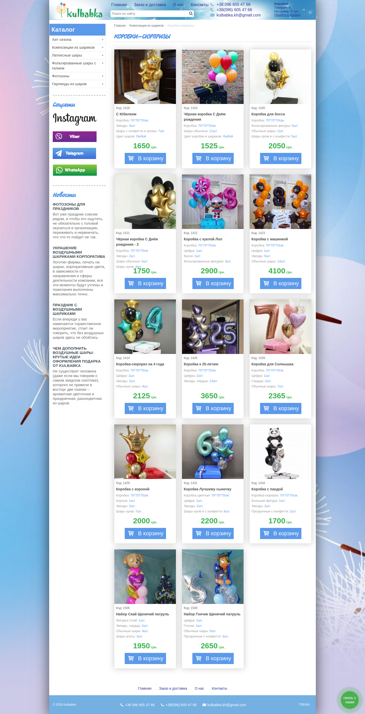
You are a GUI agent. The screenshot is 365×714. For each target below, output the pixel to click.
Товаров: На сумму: (293, 9)
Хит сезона (61, 39)
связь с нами (349, 699)
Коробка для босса (268, 114)
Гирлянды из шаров (69, 84)
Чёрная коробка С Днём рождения (205, 116)
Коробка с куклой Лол (203, 239)
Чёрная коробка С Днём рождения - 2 (137, 241)
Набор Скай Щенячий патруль (142, 614)
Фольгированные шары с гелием (74, 65)
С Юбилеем (126, 114)
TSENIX (304, 704)
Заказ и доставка (150, 5)
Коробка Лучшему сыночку (207, 489)
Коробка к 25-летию (201, 364)
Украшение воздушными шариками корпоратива (79, 252)
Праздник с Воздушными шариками (67, 309)
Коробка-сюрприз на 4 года (140, 364)
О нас (178, 5)
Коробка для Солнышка (272, 364)
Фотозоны (60, 76)
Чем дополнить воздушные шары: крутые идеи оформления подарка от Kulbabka (77, 357)
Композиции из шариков (73, 47)
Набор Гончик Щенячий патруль (212, 614)
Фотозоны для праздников (69, 206)
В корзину (150, 158)
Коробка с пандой (267, 489)
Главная (119, 5)
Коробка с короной (132, 489)
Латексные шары (67, 55)
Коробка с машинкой (269, 239)
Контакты (199, 5)
